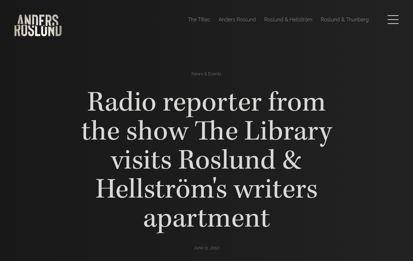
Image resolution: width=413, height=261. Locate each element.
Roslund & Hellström (288, 19)
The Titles (199, 19)
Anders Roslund (237, 19)
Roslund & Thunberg (345, 19)
